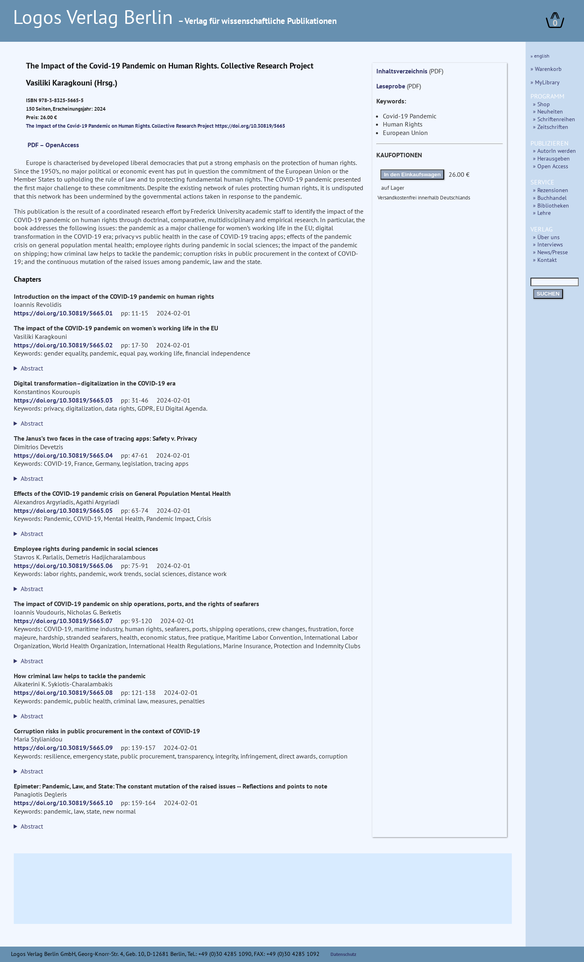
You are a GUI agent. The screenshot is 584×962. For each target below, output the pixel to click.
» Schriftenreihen (554, 119)
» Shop (541, 104)
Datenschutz (343, 954)
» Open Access (550, 166)
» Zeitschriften (550, 127)
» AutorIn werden (554, 150)
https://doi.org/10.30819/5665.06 (63, 565)
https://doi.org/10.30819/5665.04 (63, 455)
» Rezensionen (550, 190)
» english (540, 56)
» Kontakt (545, 260)
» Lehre (542, 212)
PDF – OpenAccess (53, 145)
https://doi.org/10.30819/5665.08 (63, 692)
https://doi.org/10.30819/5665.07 (63, 621)
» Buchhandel (550, 197)
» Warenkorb (546, 69)
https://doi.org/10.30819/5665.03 (63, 400)
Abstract (32, 368)
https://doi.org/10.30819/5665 (250, 125)
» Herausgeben (551, 158)
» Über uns (546, 237)
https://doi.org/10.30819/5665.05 (63, 510)
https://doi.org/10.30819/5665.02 (63, 345)
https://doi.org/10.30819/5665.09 (63, 747)
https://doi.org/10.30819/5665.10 (63, 803)
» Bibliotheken (551, 205)
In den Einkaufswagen (412, 174)
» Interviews (548, 244)
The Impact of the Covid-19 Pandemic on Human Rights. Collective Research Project (120, 125)
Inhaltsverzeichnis (401, 71)
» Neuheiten (548, 111)
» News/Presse (550, 252)
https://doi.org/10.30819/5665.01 (63, 313)
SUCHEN (548, 294)
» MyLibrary (545, 82)
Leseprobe (390, 86)
